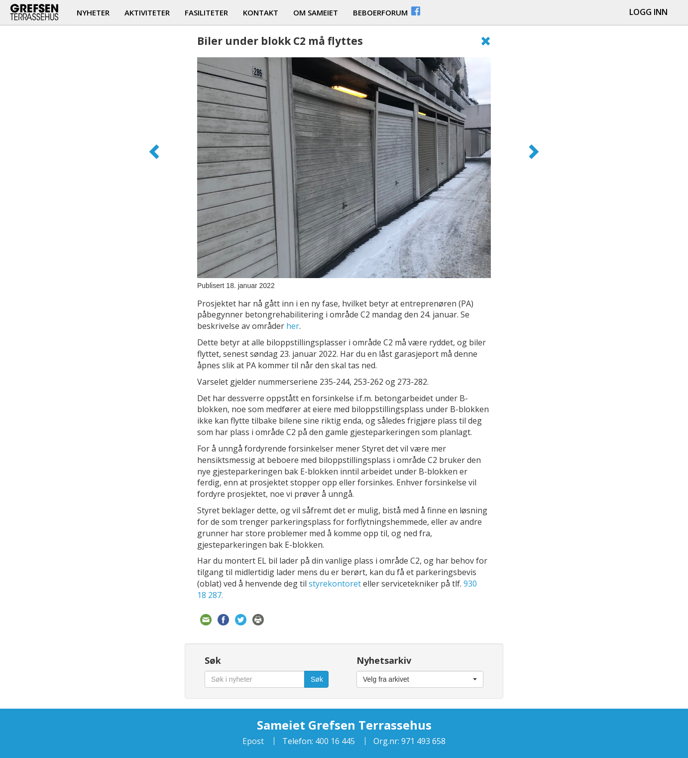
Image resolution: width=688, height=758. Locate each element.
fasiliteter (206, 12)
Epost (253, 741)
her (292, 325)
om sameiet (315, 12)
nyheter (93, 12)
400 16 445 (334, 741)
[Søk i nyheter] (255, 679)
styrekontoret (335, 583)
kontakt (260, 12)
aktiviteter (147, 12)
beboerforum (387, 11)
